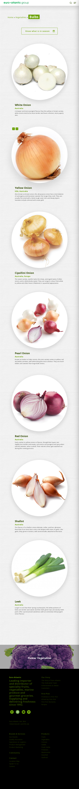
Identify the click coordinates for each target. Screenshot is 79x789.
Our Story (45, 677)
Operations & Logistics (17, 742)
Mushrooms (45, 752)
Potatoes (44, 750)
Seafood (44, 757)
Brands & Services (17, 734)
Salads (43, 745)
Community (14, 753)
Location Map (14, 761)
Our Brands (13, 737)
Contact (13, 758)
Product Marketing (16, 747)
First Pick (45, 694)
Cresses (44, 742)
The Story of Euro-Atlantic (51, 680)
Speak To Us (14, 764)
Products (45, 734)
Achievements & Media (49, 686)
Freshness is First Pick (49, 697)
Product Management (17, 745)
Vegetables (21, 17)
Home (10, 17)
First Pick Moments (48, 702)
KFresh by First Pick (48, 699)
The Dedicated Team (49, 683)
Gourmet (44, 755)
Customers (45, 688)
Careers (12, 766)
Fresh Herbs (45, 747)
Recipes (44, 704)
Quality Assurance (16, 739)
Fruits (43, 737)
